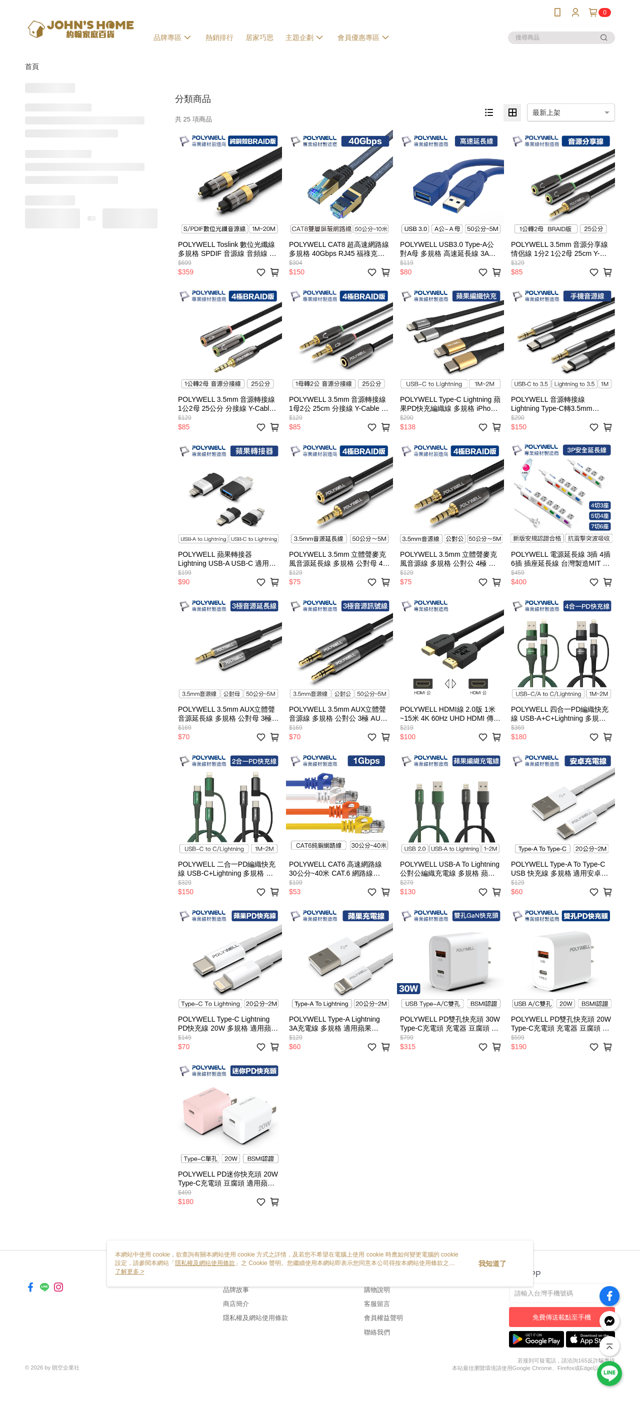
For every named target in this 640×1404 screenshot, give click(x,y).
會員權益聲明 (383, 1318)
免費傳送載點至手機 (561, 1317)
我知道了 (492, 1264)
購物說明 (377, 1290)
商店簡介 (236, 1304)
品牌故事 (236, 1290)
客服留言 (377, 1304)
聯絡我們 (377, 1332)
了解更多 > (129, 1271)
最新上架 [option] (546, 112)
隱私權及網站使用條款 (255, 1318)
